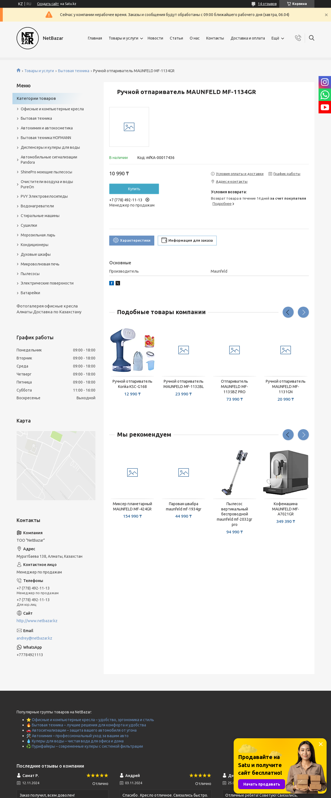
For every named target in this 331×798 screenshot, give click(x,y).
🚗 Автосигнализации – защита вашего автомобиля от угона (81, 730)
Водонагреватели (37, 206)
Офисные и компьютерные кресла (52, 109)
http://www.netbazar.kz (37, 621)
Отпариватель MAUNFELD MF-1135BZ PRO (234, 386)
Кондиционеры (34, 244)
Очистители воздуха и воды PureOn (47, 184)
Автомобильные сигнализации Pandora (49, 160)
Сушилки (29, 225)
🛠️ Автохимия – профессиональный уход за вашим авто (77, 736)
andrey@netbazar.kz (34, 638)
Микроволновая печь (40, 264)
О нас (195, 38)
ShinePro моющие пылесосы (46, 172)
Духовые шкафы (36, 254)
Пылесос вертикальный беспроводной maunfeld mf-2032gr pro (234, 514)
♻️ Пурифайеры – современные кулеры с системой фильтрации (84, 746)
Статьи (176, 38)
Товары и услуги (123, 38)
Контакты (215, 38)
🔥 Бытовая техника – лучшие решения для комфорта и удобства (86, 725)
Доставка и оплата (248, 38)
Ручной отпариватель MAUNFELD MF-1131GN (286, 386)
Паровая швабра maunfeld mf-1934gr (183, 506)
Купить (134, 189)
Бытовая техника (73, 71)
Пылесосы (30, 274)
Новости (155, 38)
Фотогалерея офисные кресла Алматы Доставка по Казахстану (49, 309)
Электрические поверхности (47, 283)
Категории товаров (36, 98)
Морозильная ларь (38, 235)
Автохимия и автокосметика (47, 128)
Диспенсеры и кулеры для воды (50, 147)
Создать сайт (48, 4)
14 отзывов (267, 4)
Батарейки (30, 293)
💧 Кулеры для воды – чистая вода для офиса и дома (75, 741)
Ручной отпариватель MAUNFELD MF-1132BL (183, 384)
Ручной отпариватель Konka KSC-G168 (132, 384)
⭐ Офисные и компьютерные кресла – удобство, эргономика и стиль (90, 720)
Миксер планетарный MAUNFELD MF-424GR (132, 506)
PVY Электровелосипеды (44, 196)
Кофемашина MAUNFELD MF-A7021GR (285, 509)
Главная (95, 38)
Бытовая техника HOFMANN (46, 137)
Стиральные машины (40, 215)
